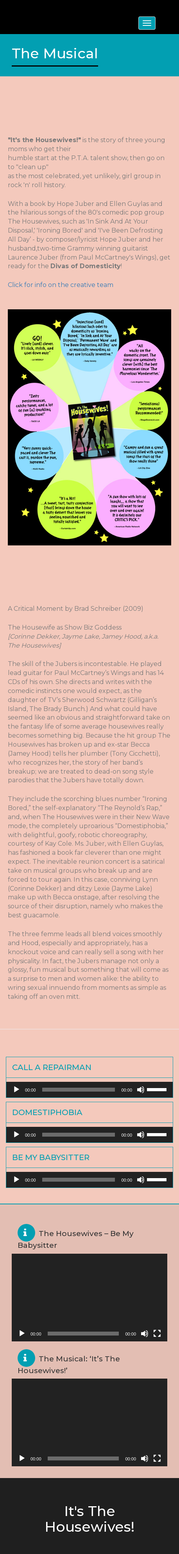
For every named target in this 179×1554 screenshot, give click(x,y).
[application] (89, 1089)
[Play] (16, 1090)
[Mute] (141, 1090)
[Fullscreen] (157, 1333)
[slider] (78, 1090)
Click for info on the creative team (60, 285)
